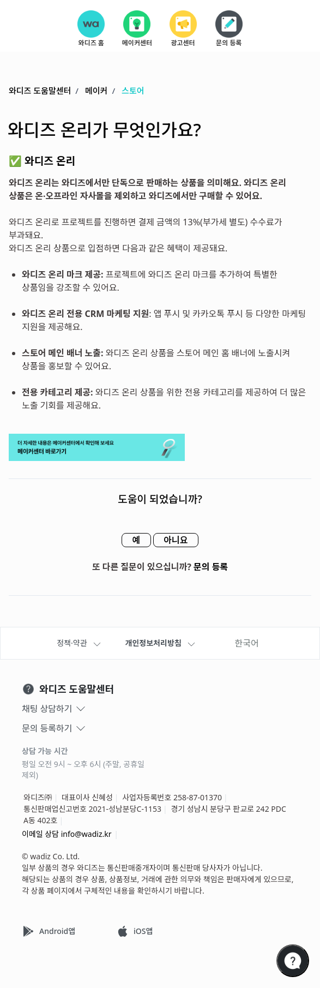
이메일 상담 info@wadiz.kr (67, 834)
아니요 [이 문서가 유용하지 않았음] (179, 541)
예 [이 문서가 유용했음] (133, 541)
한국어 (247, 643)
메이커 (96, 91)
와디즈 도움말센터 (40, 91)
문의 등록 (211, 567)
